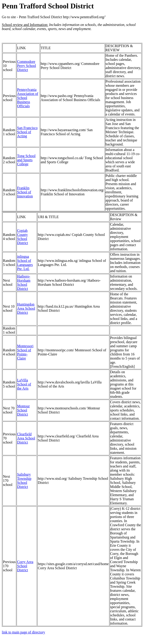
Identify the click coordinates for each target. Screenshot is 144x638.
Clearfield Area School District (26, 438)
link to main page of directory (23, 632)
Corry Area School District (25, 566)
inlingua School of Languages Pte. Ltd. (25, 263)
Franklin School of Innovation (25, 192)
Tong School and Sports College (26, 160)
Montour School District (23, 410)
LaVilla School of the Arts (24, 384)
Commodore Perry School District (26, 66)
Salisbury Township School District (24, 480)
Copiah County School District (22, 237)
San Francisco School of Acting (27, 132)
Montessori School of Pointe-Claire (25, 352)
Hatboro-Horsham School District (23, 282)
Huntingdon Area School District (26, 308)
